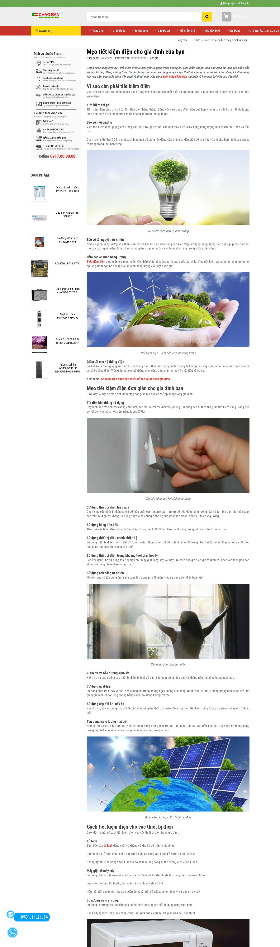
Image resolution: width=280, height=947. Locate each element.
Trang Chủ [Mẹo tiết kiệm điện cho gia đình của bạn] (97, 30)
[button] (235, 16)
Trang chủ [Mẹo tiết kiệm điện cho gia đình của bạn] (183, 40)
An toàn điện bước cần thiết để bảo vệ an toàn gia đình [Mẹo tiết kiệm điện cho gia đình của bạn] (135, 379)
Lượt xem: (119, 57)
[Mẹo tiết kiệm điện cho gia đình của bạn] (46, 15)
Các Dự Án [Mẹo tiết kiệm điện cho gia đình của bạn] (164, 30)
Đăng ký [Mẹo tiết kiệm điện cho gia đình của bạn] (243, 3)
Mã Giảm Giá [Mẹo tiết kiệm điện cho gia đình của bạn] (187, 30)
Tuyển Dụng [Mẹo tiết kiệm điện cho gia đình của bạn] (142, 30)
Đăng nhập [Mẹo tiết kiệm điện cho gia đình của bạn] (227, 3)
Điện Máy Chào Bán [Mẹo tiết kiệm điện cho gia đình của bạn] (175, 76)
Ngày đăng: (93, 57)
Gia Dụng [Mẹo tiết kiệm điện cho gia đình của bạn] (234, 30)
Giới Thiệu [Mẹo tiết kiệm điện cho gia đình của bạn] (119, 30)
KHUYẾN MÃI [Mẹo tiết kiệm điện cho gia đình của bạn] (212, 30)
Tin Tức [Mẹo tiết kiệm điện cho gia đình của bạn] (197, 40)
